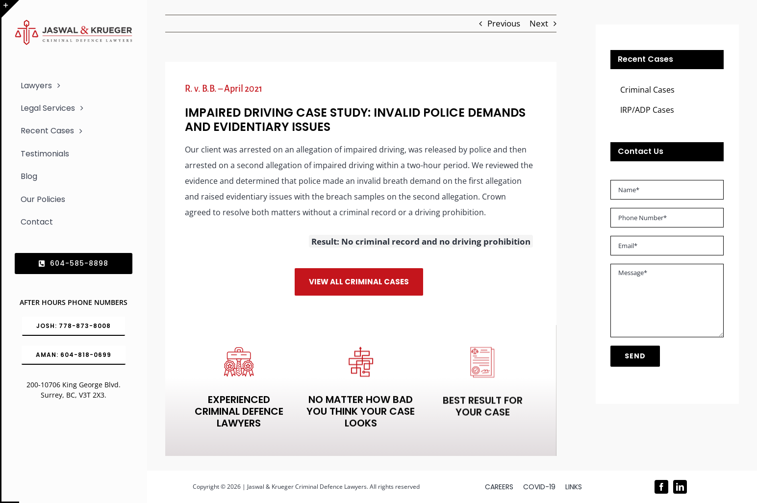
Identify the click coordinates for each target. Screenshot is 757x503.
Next (539, 23)
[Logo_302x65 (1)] (73, 23)
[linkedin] (680, 487)
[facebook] (661, 487)
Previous (503, 23)
